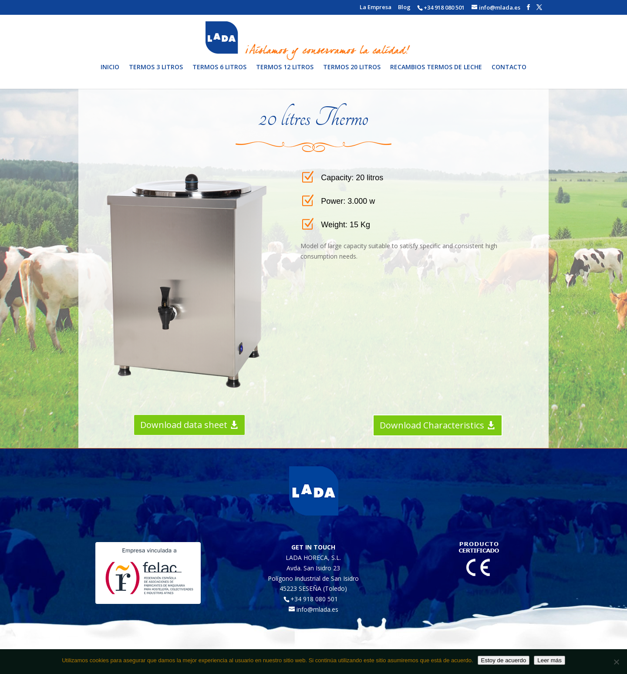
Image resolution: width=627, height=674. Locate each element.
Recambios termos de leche (436, 74)
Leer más (549, 660)
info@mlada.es (317, 609)
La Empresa (375, 7)
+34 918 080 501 (444, 7)
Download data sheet (183, 425)
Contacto (509, 74)
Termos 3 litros (156, 74)
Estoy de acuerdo (503, 660)
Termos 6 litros (219, 74)
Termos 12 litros (285, 74)
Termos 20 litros (352, 74)
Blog (404, 7)
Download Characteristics (432, 425)
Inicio (110, 74)
